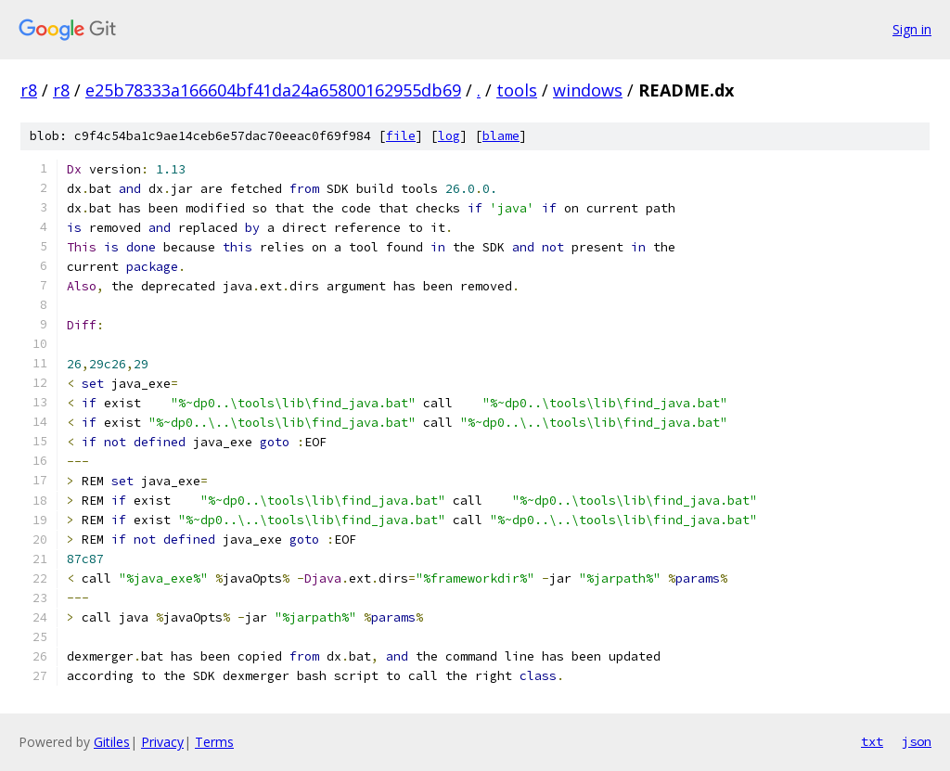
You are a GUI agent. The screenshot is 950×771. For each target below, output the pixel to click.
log (449, 136)
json (916, 741)
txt (872, 741)
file (401, 136)
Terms (214, 742)
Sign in (911, 29)
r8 (28, 90)
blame (501, 136)
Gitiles (112, 742)
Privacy (162, 742)
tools (516, 90)
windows (588, 90)
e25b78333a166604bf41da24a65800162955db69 (273, 90)
